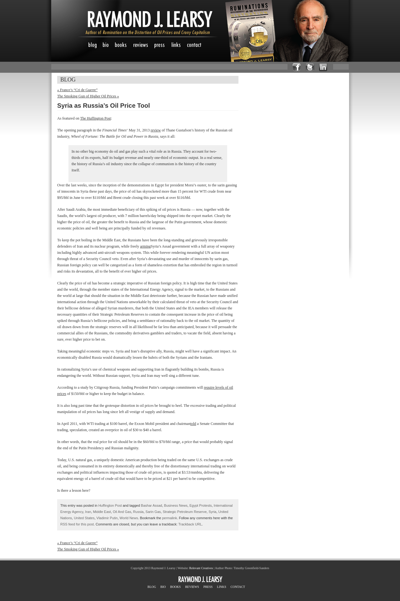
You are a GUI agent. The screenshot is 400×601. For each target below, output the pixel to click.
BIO (163, 587)
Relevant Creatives (201, 568)
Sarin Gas (153, 512)
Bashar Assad (151, 505)
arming (145, 246)
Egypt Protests (200, 505)
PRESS (207, 587)
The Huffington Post (95, 118)
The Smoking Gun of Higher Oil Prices (88, 96)
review (156, 130)
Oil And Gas (122, 512)
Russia (138, 512)
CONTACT (238, 587)
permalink (169, 518)
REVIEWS (192, 587)
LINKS (221, 587)
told (193, 423)
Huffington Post (110, 505)
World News (129, 518)
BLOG (152, 587)
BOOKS (175, 587)
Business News (176, 505)
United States (84, 518)
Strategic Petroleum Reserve (185, 512)
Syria (212, 512)
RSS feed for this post (77, 524)
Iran (88, 512)
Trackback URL (190, 524)
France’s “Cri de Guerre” (77, 90)
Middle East (102, 512)
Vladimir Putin (107, 518)
